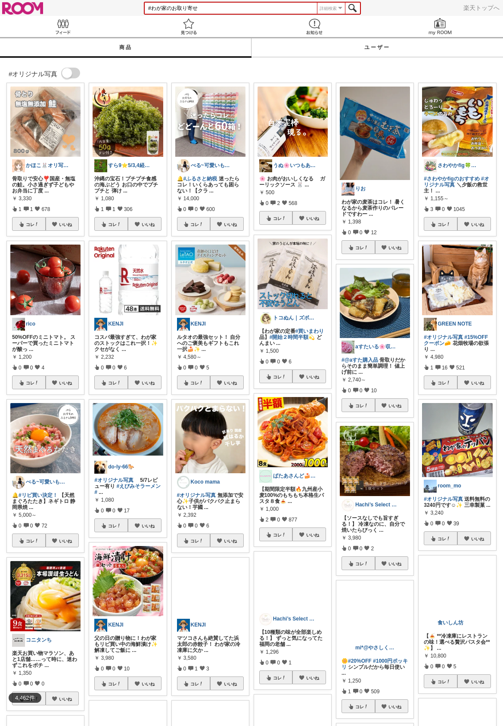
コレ (32, 224)
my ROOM (440, 26)
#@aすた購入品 (360, 360)
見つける (188, 26)
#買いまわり (309, 331)
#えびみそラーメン (139, 486)
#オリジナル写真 (114, 480)
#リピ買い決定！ (38, 495)
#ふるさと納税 (200, 179)
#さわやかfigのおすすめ (451, 179)
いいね (65, 224)
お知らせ (314, 26)
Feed (63, 26)
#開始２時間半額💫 (292, 337)
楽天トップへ (481, 7)
